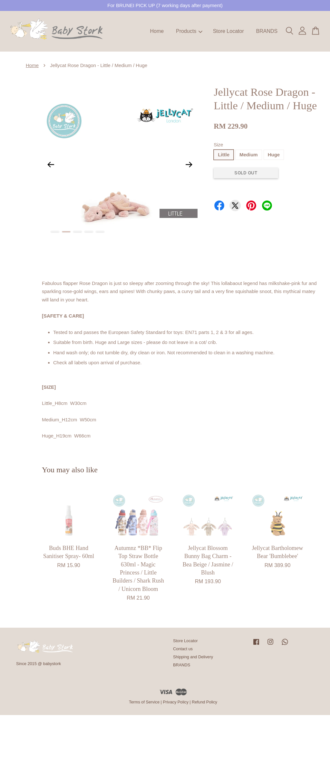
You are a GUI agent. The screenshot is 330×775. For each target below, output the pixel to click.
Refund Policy (204, 702)
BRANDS (266, 31)
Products (189, 31)
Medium (248, 154)
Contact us (183, 648)
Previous (51, 165)
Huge (274, 154)
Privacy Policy (175, 702)
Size (218, 144)
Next (189, 165)
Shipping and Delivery (193, 656)
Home (157, 31)
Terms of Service (144, 702)
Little (223, 154)
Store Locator (228, 31)
